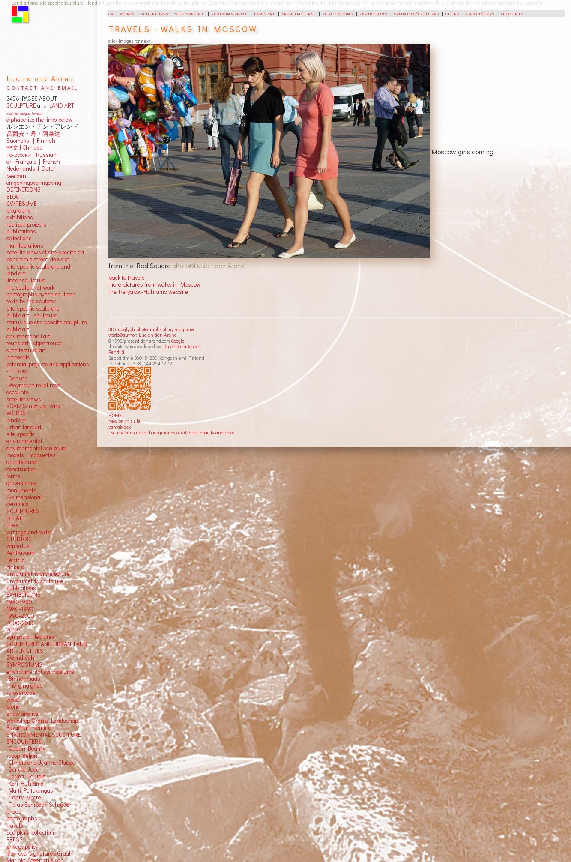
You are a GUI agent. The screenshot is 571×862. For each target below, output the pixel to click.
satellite (16, 399)
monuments (21, 490)
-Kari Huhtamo (24, 783)
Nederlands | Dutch (31, 168)
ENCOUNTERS (24, 741)
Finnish (44, 140)
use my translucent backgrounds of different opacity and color (171, 432)
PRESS (14, 839)
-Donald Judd (22, 769)
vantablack (119, 427)
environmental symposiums (40, 672)
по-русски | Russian (31, 155)
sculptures (154, 13)
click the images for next (24, 113)
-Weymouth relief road (33, 385)
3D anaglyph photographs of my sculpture (151, 329)
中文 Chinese (24, 147)
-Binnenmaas (23, 678)
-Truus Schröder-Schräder (39, 804)
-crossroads (21, 693)
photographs (21, 818)
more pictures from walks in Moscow (154, 284)
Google (178, 341)
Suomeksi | (20, 140)
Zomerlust (18, 546)
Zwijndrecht (21, 657)
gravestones (21, 483)
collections (19, 238)
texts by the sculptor (31, 301)
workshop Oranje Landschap (42, 720)
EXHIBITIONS (23, 595)
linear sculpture (25, 280)
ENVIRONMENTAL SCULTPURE (43, 735)
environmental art (28, 336)
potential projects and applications (47, 364)
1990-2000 (20, 616)
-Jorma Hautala (26, 776)
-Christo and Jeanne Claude (40, 762)
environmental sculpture (36, 448)
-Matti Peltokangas (29, 790)
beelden (16, 176)
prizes (13, 811)
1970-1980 (19, 602)
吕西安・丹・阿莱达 (33, 134)
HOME (115, 415)
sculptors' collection (30, 832)
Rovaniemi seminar (30, 727)
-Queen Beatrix (25, 748)
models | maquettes (31, 455)
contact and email (42, 87)
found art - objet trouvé (34, 343)
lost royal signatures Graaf (38, 853)
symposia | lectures (30, 637)
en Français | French (33, 161)
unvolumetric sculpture (34, 581)
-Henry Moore (23, 797)
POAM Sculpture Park (33, 406)
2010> (13, 630)
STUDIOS (18, 539)
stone (13, 706)
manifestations (24, 245)
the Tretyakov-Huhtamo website (148, 291)
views (34, 399)
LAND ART (60, 105)
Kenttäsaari (20, 553)
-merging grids (24, 685)
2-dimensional (24, 497)
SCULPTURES (22, 511)
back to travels (126, 277)
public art (17, 329)
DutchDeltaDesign (181, 346)
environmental (229, 13)
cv (111, 13)
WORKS (16, 413)
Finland (15, 567)
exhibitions (373, 13)
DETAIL (15, 518)
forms (13, 476)
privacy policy (22, 846)
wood (12, 699)
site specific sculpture (33, 308)
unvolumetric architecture (38, 574)
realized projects (26, 224)
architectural (298, 13)
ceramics (17, 504)
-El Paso (16, 371)
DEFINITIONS (23, 189)
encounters (480, 13)
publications (337, 13)
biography (18, 210)
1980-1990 (19, 609)
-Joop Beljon (21, 756)
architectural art (26, 350)
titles (12, 525)
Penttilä (116, 352)
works (127, 13)
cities (452, 13)
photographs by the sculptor (40, 294)
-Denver (16, 378)
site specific (190, 13)
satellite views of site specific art (45, 252)
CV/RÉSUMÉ (21, 203)
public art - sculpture (31, 315)
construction (21, 469)
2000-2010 (19, 623)
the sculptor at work (30, 287)
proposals (18, 357)
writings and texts (28, 532)
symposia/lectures (416, 13)
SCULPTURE (21, 105)
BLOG (13, 197)
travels (14, 825)
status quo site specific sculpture (46, 322)
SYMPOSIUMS (24, 664)
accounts (512, 13)
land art (264, 13)
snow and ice (22, 714)
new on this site (124, 421)
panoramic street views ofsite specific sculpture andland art (38, 266)
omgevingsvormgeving (33, 182)
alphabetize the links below (39, 119)
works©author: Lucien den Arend (142, 335)
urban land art (24, 427)
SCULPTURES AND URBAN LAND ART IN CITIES (46, 647)
